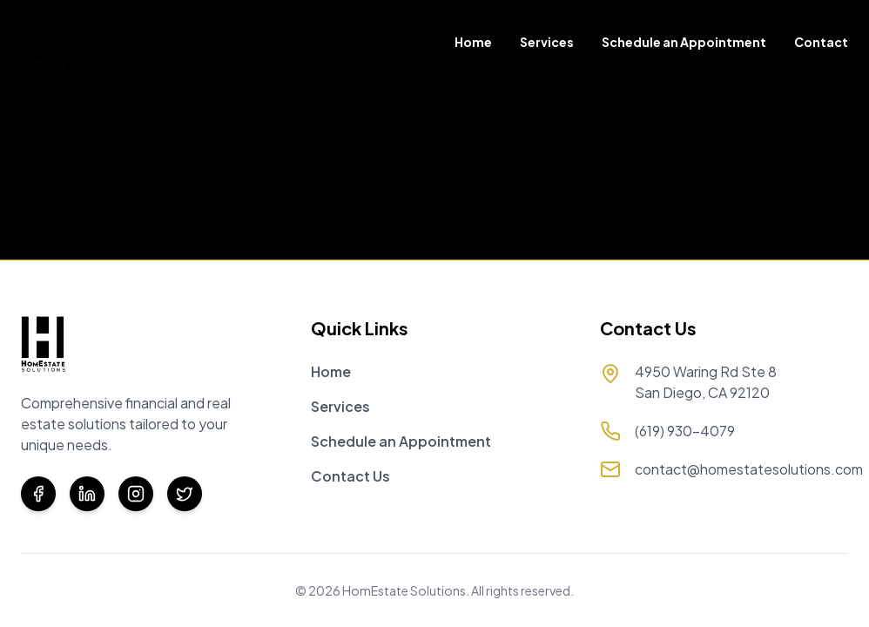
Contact (821, 42)
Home (473, 42)
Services (547, 42)
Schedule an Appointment (684, 42)
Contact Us (350, 476)
